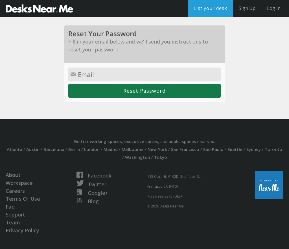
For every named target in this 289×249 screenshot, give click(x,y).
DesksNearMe (39, 8)
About (13, 175)
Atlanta (14, 149)
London (92, 149)
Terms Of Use (23, 198)
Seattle (234, 149)
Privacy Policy (22, 230)
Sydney (253, 149)
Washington (137, 157)
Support (15, 214)
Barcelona (53, 149)
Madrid (111, 149)
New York (157, 149)
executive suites (141, 141)
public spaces (182, 141)
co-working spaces (102, 141)
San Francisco (185, 149)
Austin (33, 149)
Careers (15, 190)
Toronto (273, 149)
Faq (10, 206)
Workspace (19, 182)
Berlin (74, 149)
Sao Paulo (213, 149)
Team (13, 222)
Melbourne (133, 149)
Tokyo (160, 157)
